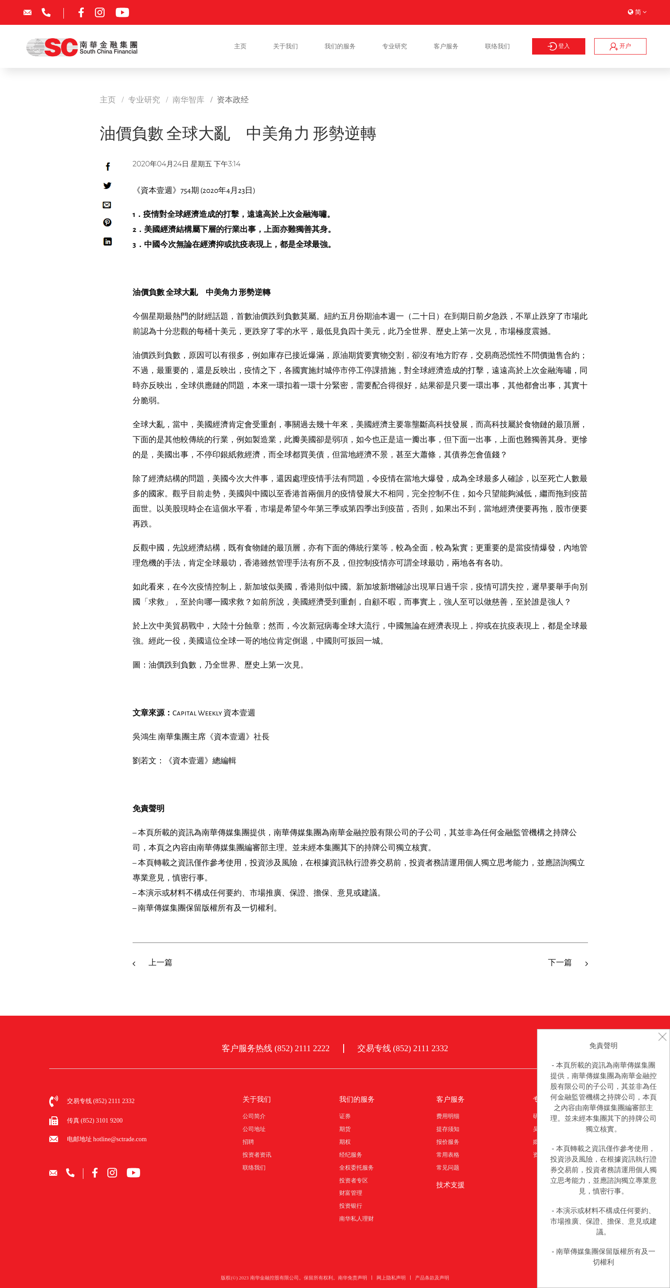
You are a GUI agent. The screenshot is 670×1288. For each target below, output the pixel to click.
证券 (345, 1116)
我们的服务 (340, 46)
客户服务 (446, 46)
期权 (345, 1142)
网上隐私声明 (391, 1280)
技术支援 (450, 1185)
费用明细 (447, 1116)
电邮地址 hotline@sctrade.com (107, 1139)
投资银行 (350, 1206)
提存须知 (447, 1129)
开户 (620, 47)
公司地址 (254, 1129)
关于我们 (285, 46)
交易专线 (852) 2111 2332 (402, 1048)
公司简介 (254, 1116)
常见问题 (447, 1168)
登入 (559, 46)
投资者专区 (353, 1181)
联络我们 (497, 46)
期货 (345, 1129)
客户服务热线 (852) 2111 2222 (275, 1048)
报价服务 (447, 1142)
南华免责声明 (352, 1280)
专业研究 (394, 46)
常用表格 (447, 1155)
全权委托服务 (356, 1168)
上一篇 (160, 963)
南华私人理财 (356, 1219)
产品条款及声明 (432, 1280)
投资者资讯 (257, 1155)
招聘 (248, 1142)
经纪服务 (350, 1155)
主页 (240, 46)
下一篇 (560, 963)
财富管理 (350, 1193)
